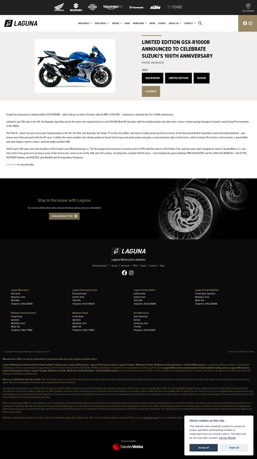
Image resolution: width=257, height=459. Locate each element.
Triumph (153, 266)
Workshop (139, 23)
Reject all (234, 447)
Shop (127, 23)
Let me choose (227, 438)
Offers (116, 23)
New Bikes (84, 23)
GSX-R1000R (152, 78)
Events (162, 23)
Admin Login (233, 351)
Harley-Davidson (100, 266)
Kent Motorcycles (141, 313)
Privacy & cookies (247, 351)
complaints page (151, 417)
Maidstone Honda (80, 313)
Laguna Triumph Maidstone (207, 290)
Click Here (11, 164)
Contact (189, 23)
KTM (135, 266)
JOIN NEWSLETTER (62, 216)
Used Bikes (101, 23)
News (152, 23)
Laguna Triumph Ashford (144, 290)
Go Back (151, 91)
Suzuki (201, 78)
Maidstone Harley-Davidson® (23, 313)
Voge (162, 266)
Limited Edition (178, 78)
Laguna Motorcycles (20, 290)
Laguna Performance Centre (84, 290)
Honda (115, 266)
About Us (174, 23)
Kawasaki (125, 266)
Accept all (203, 447)
